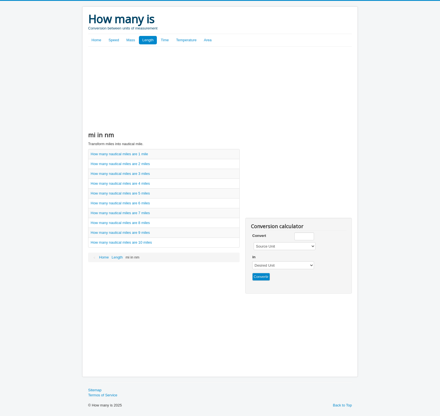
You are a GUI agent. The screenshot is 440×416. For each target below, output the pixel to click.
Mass (130, 40)
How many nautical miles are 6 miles (120, 203)
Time (165, 40)
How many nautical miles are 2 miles (120, 164)
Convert (259, 236)
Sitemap (95, 390)
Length (147, 40)
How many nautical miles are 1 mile (119, 154)
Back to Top (342, 405)
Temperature (186, 40)
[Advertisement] (220, 88)
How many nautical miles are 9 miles (120, 232)
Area (208, 40)
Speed (114, 40)
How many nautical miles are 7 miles (120, 213)
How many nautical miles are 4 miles (120, 183)
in (254, 257)
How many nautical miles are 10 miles (121, 242)
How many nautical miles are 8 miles (120, 223)
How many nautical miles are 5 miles (120, 193)
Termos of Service (102, 395)
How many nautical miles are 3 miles (120, 174)
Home (96, 40)
